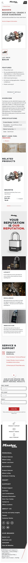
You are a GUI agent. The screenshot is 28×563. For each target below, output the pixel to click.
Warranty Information (9, 496)
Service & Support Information (9, 21)
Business (6, 466)
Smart (5, 480)
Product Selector (7, 457)
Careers (4, 515)
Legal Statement (5, 553)
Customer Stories (7, 518)
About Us (7, 509)
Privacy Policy (5, 551)
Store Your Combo (7, 499)
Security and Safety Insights (11, 512)
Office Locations (7, 504)
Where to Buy (6, 459)
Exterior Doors (6, 6)
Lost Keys (5, 490)
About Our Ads (5, 556)
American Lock (6, 540)
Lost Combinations (8, 493)
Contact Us (5, 502)
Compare (20, 198)
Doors (7, 141)
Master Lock (6, 537)
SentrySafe (5, 542)
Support (6, 484)
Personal (7, 453)
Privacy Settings (13, 551)
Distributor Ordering (8, 476)
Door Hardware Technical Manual (15, 357)
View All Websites (7, 545)
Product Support (7, 488)
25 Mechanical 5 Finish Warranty (15, 365)
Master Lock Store (7, 462)
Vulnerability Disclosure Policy (9, 554)
